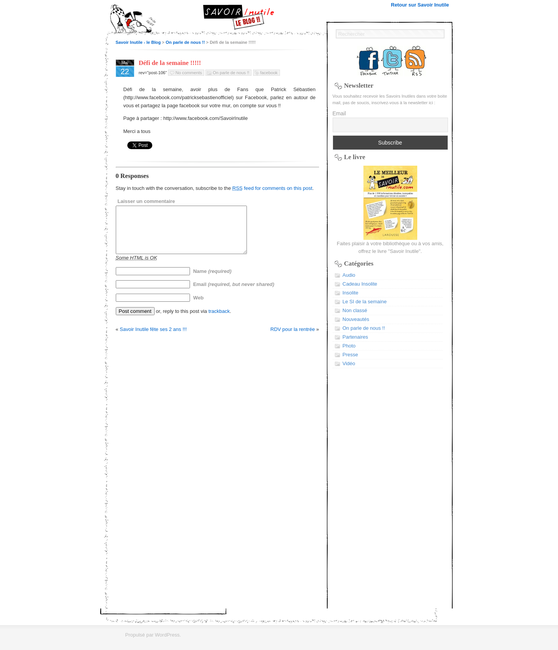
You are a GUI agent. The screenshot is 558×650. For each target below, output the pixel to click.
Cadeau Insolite (360, 284)
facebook (269, 72)
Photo (349, 346)
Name (212, 280)
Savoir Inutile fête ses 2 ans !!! (153, 338)
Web (198, 307)
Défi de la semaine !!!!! (170, 62)
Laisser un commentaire (146, 201)
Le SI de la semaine (365, 301)
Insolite (350, 293)
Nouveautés (356, 319)
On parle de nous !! (185, 42)
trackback (219, 320)
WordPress (167, 635)
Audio (349, 275)
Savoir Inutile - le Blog (138, 42)
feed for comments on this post (272, 188)
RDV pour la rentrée (292, 338)
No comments (188, 72)
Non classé (355, 310)
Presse (350, 354)
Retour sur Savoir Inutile (420, 5)
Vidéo (349, 363)
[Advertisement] (390, 493)
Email (233, 293)
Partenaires (355, 337)
